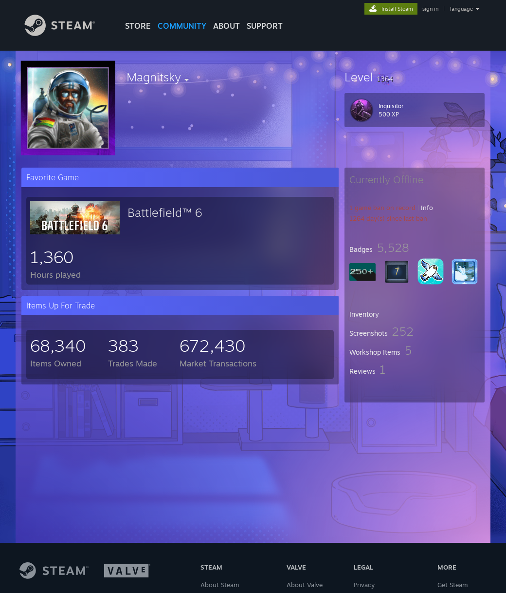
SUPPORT (265, 26)
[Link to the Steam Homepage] (67, 33)
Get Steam (452, 585)
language (461, 8)
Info (427, 207)
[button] (414, 77)
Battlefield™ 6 (164, 212)
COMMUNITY (182, 26)
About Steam (219, 585)
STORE (138, 26)
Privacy (364, 585)
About (226, 26)
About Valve (305, 585)
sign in (430, 8)
